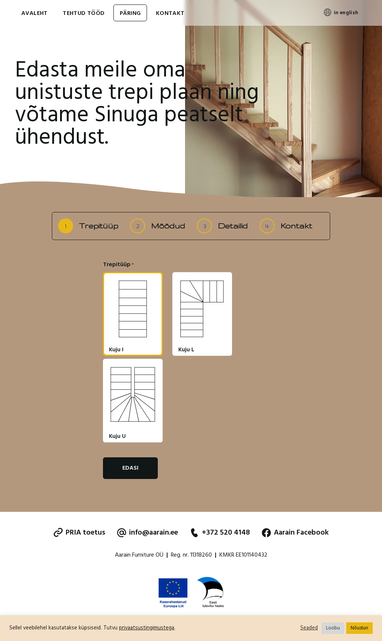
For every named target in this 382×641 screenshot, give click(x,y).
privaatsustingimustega (146, 628)
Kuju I (116, 350)
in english (346, 13)
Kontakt (170, 13)
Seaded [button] (309, 628)
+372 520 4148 (220, 533)
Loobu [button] (333, 628)
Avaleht (34, 13)
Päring (130, 13)
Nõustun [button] (359, 628)
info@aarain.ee (147, 533)
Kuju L (186, 350)
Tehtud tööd (83, 13)
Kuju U (117, 436)
